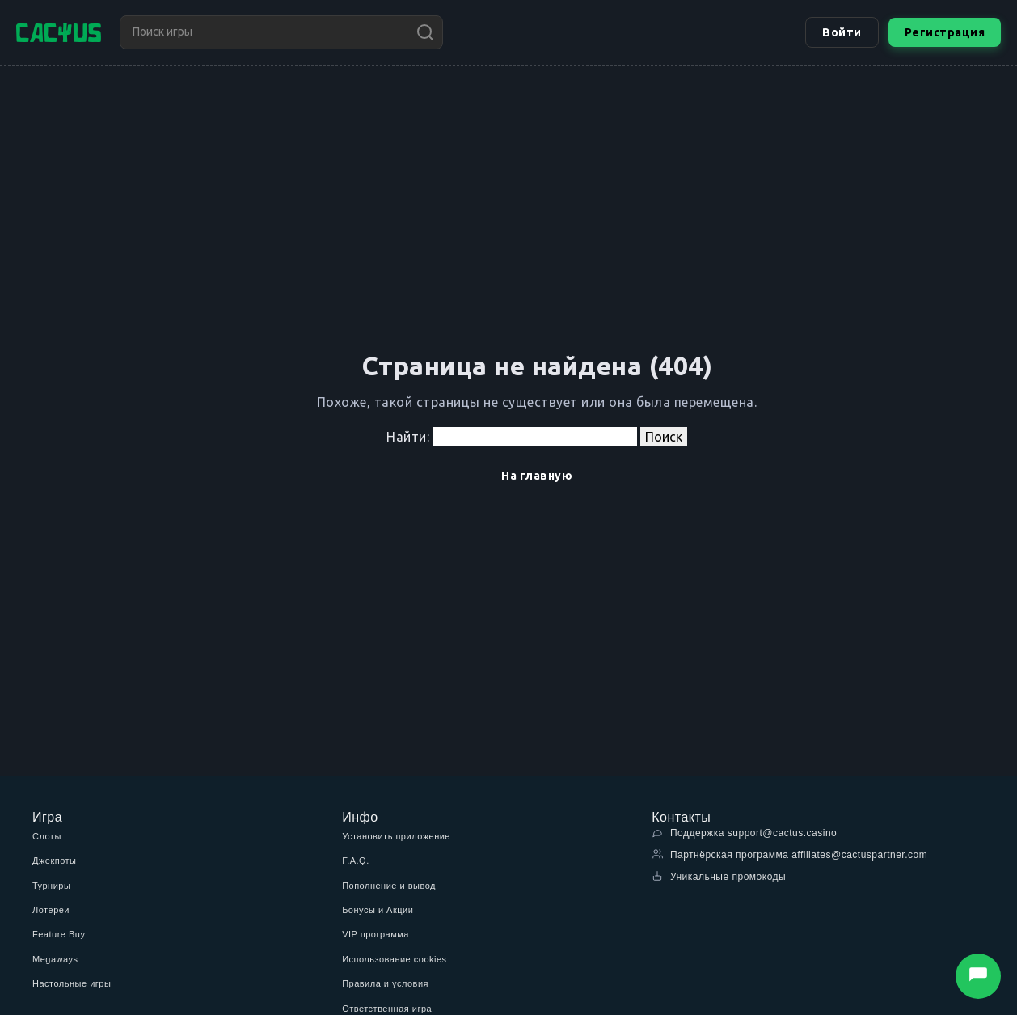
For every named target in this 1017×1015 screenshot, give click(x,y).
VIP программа (375, 934)
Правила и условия (385, 983)
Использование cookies (394, 959)
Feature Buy (58, 934)
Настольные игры (71, 983)
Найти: (407, 436)
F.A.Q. (355, 860)
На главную (536, 475)
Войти (842, 32)
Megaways (55, 959)
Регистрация (945, 32)
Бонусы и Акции (377, 910)
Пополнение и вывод (389, 885)
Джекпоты (54, 860)
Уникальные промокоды (719, 876)
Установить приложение (396, 836)
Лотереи (51, 910)
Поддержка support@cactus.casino (744, 833)
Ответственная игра (387, 1008)
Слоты (46, 836)
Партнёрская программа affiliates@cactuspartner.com (789, 854)
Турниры (51, 885)
